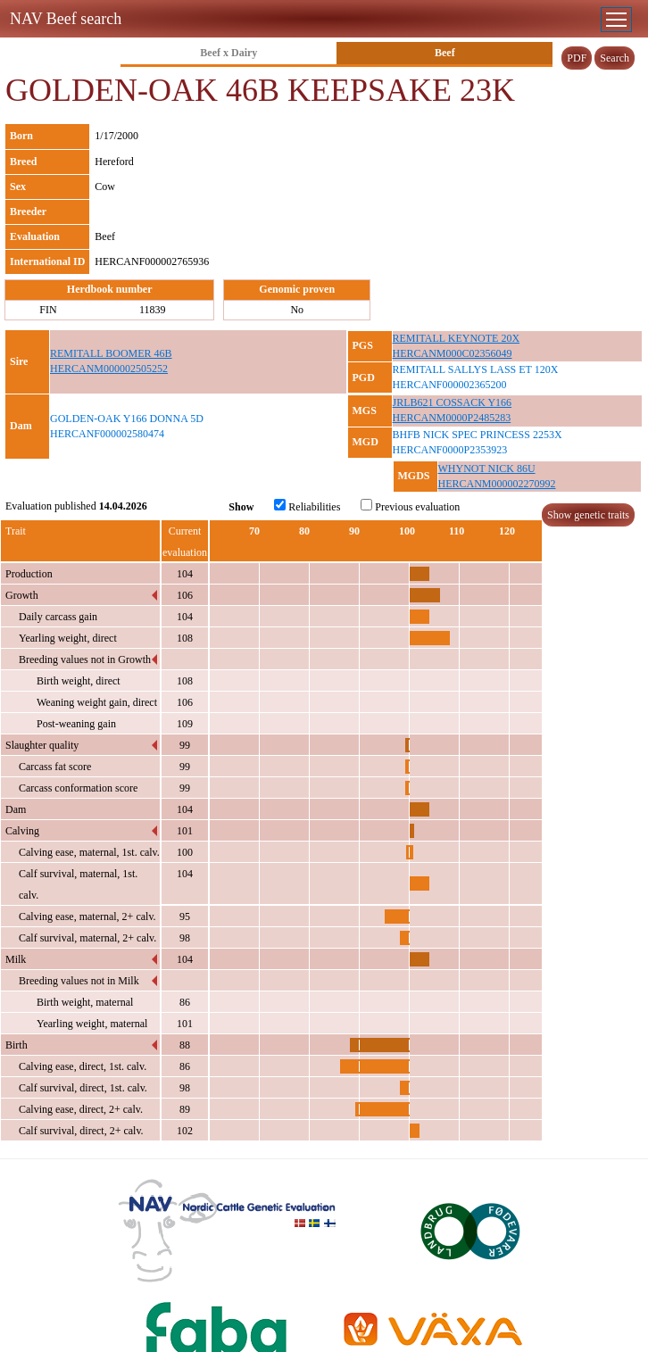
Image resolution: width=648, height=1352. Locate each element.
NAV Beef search (65, 19)
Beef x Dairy (228, 52)
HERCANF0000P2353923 (450, 450)
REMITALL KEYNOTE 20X (456, 338)
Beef (445, 52)
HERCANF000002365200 (450, 384)
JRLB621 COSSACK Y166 (452, 402)
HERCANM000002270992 (497, 483)
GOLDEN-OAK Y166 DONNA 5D (127, 418)
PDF (576, 58)
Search (614, 58)
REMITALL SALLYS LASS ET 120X (476, 369)
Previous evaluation (410, 506)
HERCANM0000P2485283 (452, 417)
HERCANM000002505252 (109, 368)
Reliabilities (307, 506)
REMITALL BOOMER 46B (111, 353)
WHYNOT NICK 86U (487, 468)
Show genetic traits (588, 515)
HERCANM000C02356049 (452, 353)
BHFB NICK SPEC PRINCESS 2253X (477, 434)
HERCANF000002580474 (107, 433)
